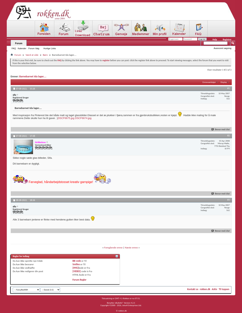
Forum (18, 43)
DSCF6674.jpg (83, 118)
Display (224, 82)
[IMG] (75, 267)
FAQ (14, 48)
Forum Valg (33, 48)
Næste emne (131, 247)
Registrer (227, 39)
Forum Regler (79, 279)
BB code (76, 260)
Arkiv (214, 289)
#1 (228, 88)
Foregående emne (113, 247)
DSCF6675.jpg (66, 118)
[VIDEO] (76, 271)
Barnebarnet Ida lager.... (32, 76)
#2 (228, 135)
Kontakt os (192, 289)
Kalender (22, 48)
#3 (228, 199)
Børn (45, 54)
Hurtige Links (49, 48)
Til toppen (224, 289)
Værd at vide (31, 54)
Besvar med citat (221, 129)
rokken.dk (205, 289)
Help (214, 39)
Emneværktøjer (209, 82)
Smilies (76, 264)
